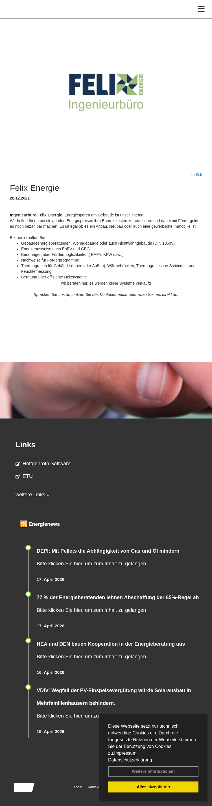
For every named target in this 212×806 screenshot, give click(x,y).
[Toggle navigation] (201, 9)
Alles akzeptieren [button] (153, 787)
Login (78, 787)
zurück (196, 174)
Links (26, 444)
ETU (24, 476)
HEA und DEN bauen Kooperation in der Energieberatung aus (111, 644)
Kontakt (93, 787)
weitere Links (32, 494)
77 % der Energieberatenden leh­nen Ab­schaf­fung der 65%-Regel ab (118, 597)
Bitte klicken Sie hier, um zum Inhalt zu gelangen (91, 563)
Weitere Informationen (153, 771)
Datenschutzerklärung (130, 760)
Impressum (125, 753)
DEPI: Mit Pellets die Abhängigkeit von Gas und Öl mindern (111, 551)
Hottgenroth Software (43, 463)
